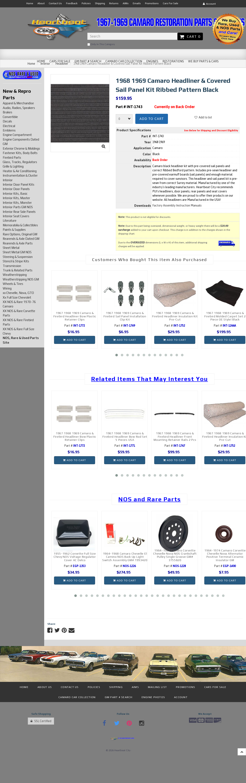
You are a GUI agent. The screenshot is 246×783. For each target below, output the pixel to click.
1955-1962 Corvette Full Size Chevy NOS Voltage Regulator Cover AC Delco (75, 557)
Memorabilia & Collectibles (20, 225)
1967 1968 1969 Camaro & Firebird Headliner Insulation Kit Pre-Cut (175, 316)
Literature (9, 220)
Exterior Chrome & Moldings (21, 148)
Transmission (12, 266)
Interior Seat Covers (16, 216)
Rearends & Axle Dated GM (21, 238)
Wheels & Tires (13, 284)
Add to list (203, 117)
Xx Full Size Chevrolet (17, 297)
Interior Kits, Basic (15, 193)
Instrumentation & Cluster (20, 175)
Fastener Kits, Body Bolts (20, 153)
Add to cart (152, 119)
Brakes (7, 112)
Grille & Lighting (13, 166)
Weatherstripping (15, 274)
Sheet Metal (11, 247)
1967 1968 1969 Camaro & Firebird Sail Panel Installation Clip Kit (125, 316)
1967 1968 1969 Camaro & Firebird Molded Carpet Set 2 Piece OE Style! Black (225, 316)
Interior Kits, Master (16, 198)
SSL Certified (41, 721)
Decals (7, 121)
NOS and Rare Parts (149, 499)
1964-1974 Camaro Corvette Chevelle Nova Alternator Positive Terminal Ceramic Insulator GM (225, 555)
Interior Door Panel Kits (18, 184)
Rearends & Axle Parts (18, 243)
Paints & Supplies (14, 229)
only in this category (101, 44)
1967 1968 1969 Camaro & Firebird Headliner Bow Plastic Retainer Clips (74, 316)
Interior (8, 180)
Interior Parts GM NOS (18, 207)
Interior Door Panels (16, 189)
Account (209, 3)
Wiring (7, 288)
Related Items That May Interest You (149, 378)
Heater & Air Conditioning (20, 171)
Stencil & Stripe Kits (16, 261)
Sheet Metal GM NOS (17, 252)
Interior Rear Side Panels (19, 211)
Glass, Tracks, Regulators (20, 162)
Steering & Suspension (18, 257)
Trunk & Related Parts (17, 270)
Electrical (9, 126)
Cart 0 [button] (190, 36)
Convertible (10, 117)
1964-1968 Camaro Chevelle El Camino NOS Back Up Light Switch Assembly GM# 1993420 (125, 557)
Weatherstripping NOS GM (21, 279)
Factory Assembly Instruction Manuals (177, 205)
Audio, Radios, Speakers (19, 108)
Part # (74, 325)
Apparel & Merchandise (18, 103)
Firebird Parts (12, 157)
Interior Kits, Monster (17, 202)
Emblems (9, 130)
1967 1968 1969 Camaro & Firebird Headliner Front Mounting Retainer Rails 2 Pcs (175, 436)
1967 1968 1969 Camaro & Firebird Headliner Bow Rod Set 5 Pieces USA (124, 436)
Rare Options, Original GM (20, 234)
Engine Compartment (17, 135)
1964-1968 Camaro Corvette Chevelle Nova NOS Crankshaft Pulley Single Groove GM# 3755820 (175, 555)
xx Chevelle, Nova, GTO (18, 293)
